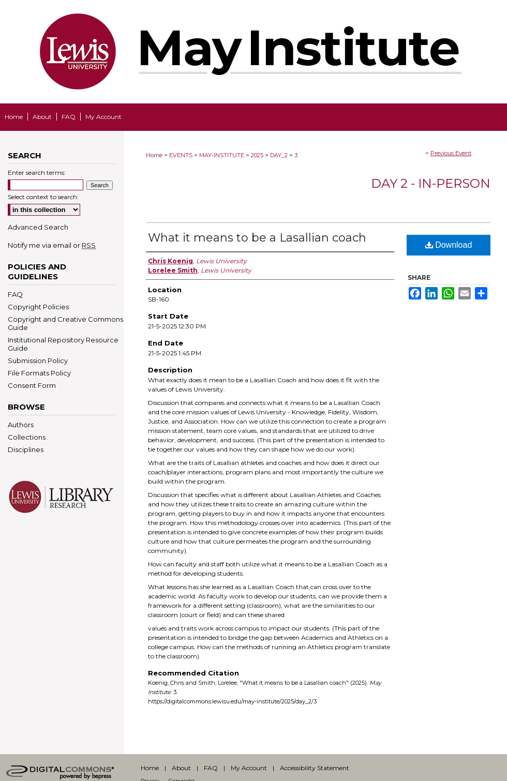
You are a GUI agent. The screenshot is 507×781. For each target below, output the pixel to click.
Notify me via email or (52, 245)
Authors (21, 424)
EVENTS (181, 155)
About (181, 768)
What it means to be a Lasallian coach (257, 238)
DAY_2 (279, 155)
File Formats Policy (39, 373)
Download (448, 245)
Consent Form (32, 385)
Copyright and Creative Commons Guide (65, 323)
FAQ (15, 294)
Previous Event (450, 153)
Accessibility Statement (314, 768)
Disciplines (25, 449)
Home (154, 155)
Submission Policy (38, 360)
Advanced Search (38, 227)
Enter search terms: (37, 172)
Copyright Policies (38, 307)
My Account (249, 768)
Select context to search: (43, 197)
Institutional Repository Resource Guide (63, 344)
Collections (27, 437)
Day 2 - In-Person (430, 183)
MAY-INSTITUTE (222, 155)
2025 (258, 155)
